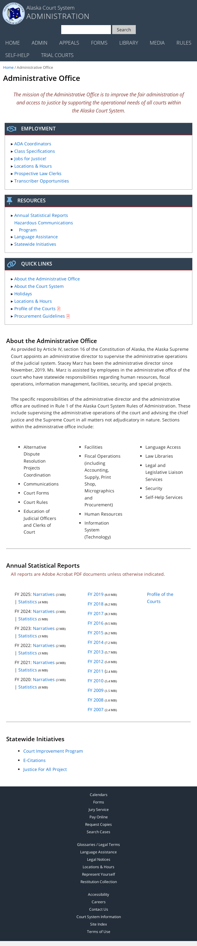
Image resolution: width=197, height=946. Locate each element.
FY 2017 (95, 613)
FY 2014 (95, 642)
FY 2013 (95, 652)
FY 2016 (95, 623)
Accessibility (98, 894)
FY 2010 (95, 681)
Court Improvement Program (53, 751)
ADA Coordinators (32, 144)
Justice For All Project (45, 769)
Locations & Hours (33, 166)
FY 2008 (95, 700)
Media (157, 42)
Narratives (44, 594)
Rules (183, 42)
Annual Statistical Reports (41, 215)
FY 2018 (95, 604)
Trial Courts (57, 55)
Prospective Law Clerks (38, 173)
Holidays (23, 294)
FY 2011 (95, 671)
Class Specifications (34, 151)
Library (128, 42)
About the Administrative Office (47, 279)
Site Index (98, 924)
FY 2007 (95, 709)
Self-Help (17, 55)
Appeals (69, 42)
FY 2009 (95, 690)
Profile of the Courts (35, 308)
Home (12, 42)
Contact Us (98, 909)
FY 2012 (95, 661)
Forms (99, 42)
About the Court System (39, 286)
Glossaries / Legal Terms (98, 844)
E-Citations (34, 760)
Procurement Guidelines (39, 316)
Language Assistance (36, 237)
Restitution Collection (98, 881)
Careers (99, 901)
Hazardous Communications (43, 226)
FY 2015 (95, 633)
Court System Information (98, 916)
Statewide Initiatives (35, 244)
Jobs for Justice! (30, 158)
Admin (40, 42)
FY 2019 (95, 594)
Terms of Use (98, 931)
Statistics (27, 602)
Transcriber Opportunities (41, 181)
